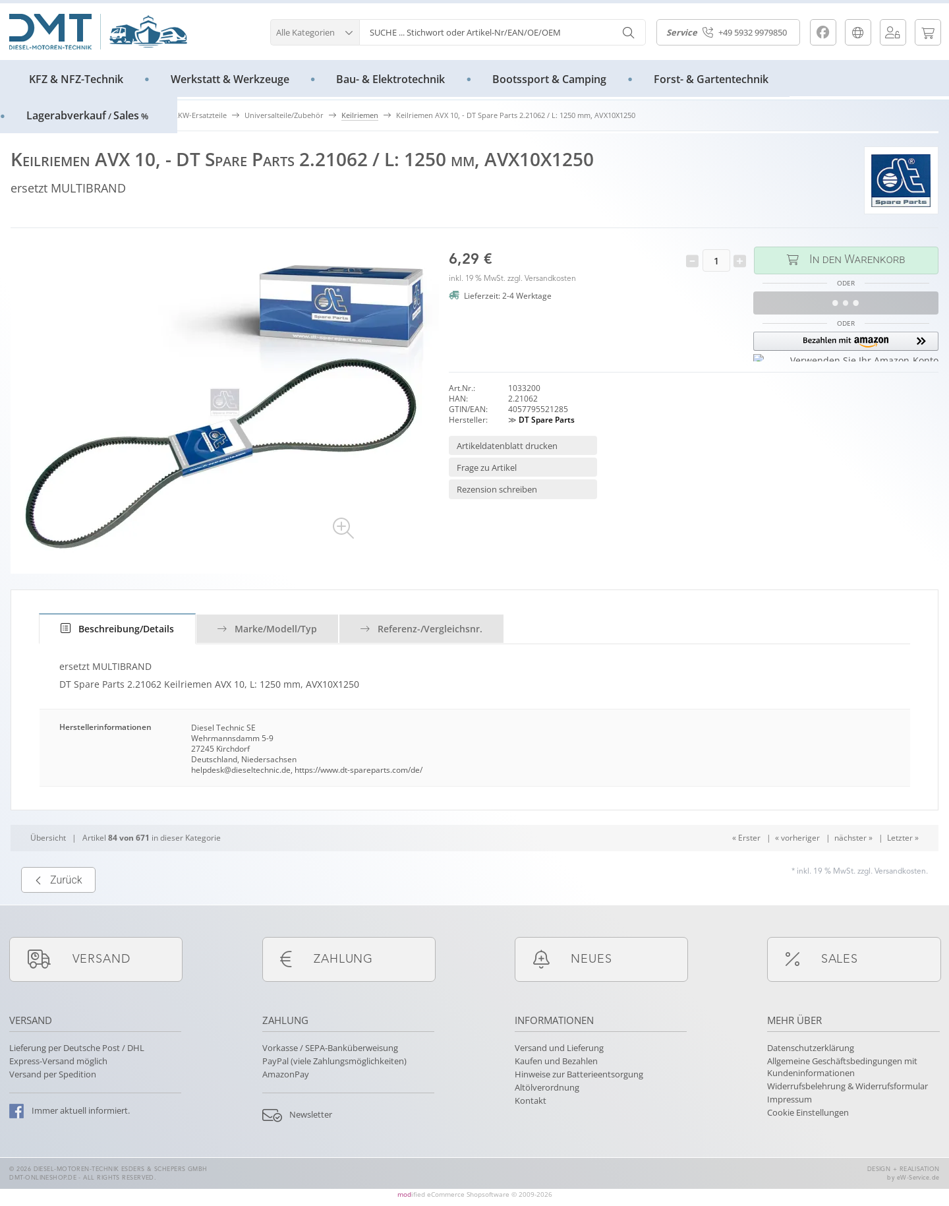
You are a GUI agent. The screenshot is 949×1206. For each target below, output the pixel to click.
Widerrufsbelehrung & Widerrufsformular (847, 1086)
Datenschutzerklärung (810, 1048)
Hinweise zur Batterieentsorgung (579, 1074)
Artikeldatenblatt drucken (507, 446)
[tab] (117, 628)
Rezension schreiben (497, 489)
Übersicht (48, 866)
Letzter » (903, 866)
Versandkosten (550, 279)
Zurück (58, 908)
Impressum (789, 1099)
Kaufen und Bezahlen (556, 1061)
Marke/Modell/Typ (267, 628)
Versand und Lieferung (559, 1048)
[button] (314, 30)
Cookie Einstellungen (808, 1112)
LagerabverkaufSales (87, 115)
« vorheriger (797, 866)
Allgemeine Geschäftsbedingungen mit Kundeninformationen (842, 1067)
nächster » (853, 866)
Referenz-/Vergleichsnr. (421, 628)
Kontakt (530, 1100)
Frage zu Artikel (487, 467)
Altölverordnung (547, 1087)
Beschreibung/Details (117, 628)
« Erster (746, 866)
